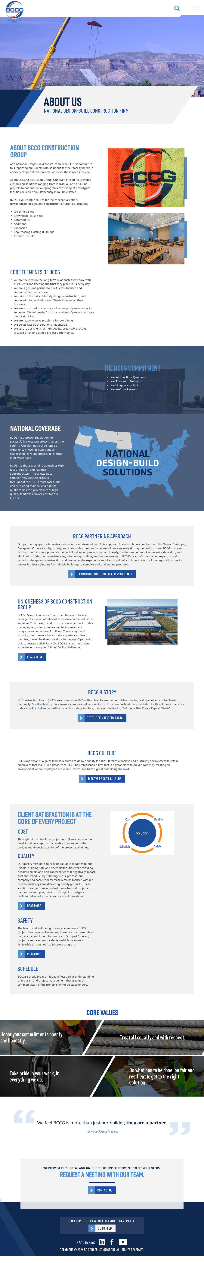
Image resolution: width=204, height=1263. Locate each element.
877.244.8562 (86, 1242)
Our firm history (42, 704)
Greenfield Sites (24, 211)
